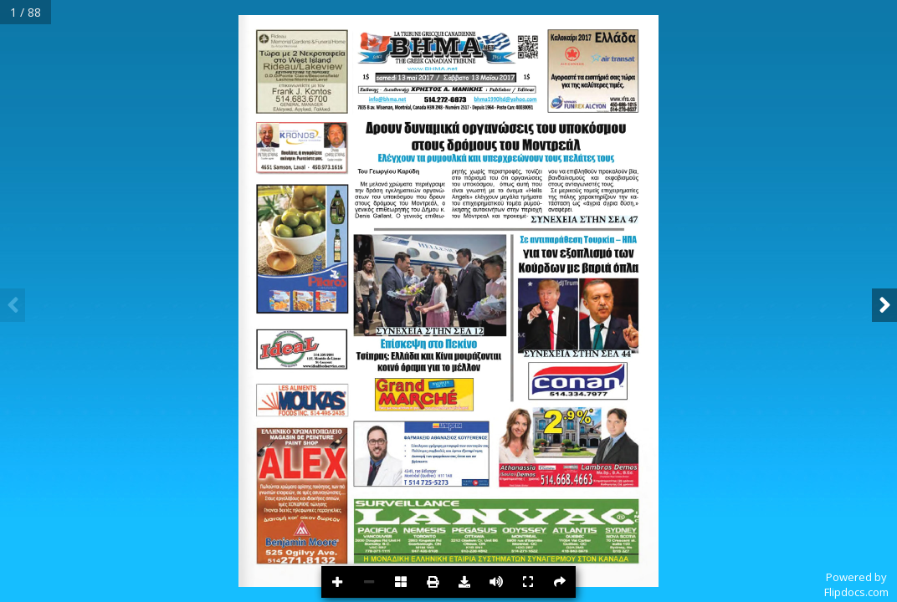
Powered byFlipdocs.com (856, 584)
